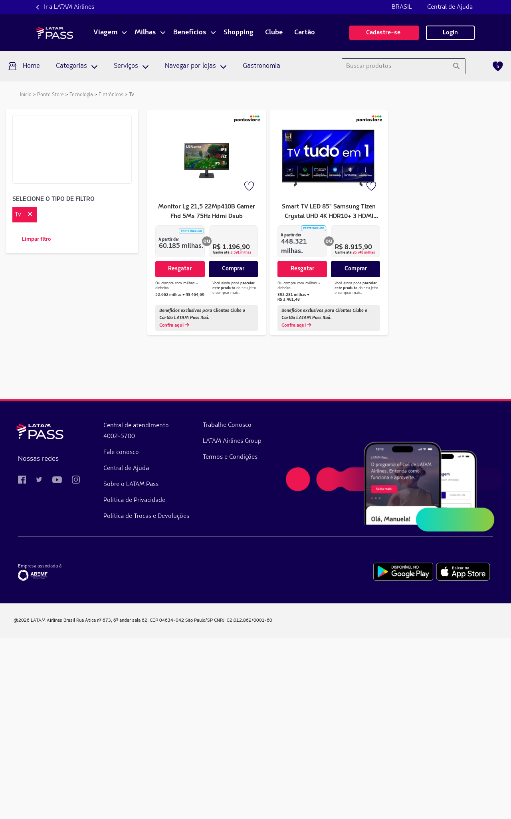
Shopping (239, 32)
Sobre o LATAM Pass (130, 665)
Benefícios (189, 32)
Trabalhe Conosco (227, 606)
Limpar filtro (36, 239)
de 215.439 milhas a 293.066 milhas (69, 460)
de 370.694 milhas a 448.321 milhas (69, 489)
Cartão (304, 32)
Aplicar (72, 413)
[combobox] (394, 66)
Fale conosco (121, 634)
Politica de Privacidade (134, 681)
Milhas (145, 32)
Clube (274, 32)
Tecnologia (81, 94)
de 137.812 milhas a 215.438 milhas (69, 446)
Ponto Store (50, 94)
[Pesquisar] (456, 66)
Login (450, 33)
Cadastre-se (384, 33)
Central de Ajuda (450, 7)
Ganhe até (232, 252)
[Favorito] (250, 187)
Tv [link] (131, 94)
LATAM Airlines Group (232, 622)
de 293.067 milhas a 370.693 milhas (69, 475)
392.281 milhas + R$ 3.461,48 (293, 294)
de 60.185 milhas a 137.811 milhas (68, 432)
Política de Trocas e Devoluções (146, 697)
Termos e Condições (230, 638)
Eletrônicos (111, 94)
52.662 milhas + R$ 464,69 (179, 294)
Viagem (105, 32)
